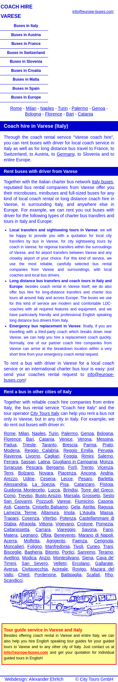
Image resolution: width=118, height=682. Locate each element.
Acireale (60, 569)
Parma (89, 444)
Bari (70, 113)
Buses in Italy (26, 26)
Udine (29, 478)
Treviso (25, 495)
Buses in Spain (25, 88)
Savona (89, 529)
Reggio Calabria (42, 450)
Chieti (24, 574)
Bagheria (33, 552)
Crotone (85, 523)
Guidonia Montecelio (24, 489)
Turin (63, 108)
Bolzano (26, 472)
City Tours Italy (45, 413)
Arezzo (11, 478)
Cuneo (93, 546)
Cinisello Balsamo (50, 506)
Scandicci (13, 580)
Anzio (44, 557)
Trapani (11, 518)
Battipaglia (71, 574)
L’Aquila (87, 512)
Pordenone (45, 574)
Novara (46, 472)
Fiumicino (84, 501)
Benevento (64, 535)
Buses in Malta (26, 79)
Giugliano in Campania (75, 461)
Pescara (34, 467)
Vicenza (105, 467)
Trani (108, 546)
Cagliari (51, 456)
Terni (8, 472)
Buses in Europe (26, 97)
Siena (87, 557)
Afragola (27, 523)
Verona (84, 439)
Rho (109, 574)
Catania (85, 113)
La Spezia (43, 484)
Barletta (105, 478)
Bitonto (52, 552)
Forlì (72, 467)
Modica (29, 557)
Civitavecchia (35, 569)
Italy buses (102, 181)
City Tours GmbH (96, 679)
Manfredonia (57, 546)
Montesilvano (66, 557)
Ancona (88, 472)
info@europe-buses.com (93, 11)
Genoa (98, 108)
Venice (65, 439)
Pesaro (85, 478)
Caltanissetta (16, 529)
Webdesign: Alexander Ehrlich (34, 679)
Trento (87, 467)
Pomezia (104, 523)
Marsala (72, 495)
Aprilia (89, 506)
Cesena (47, 478)
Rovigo (79, 569)
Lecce (67, 478)
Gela (75, 506)
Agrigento (55, 540)
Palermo (80, 108)
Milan (31, 108)
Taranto (49, 444)
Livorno (33, 456)
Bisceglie (12, 552)
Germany (66, 154)
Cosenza (30, 518)
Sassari (28, 461)
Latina (44, 461)
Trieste (29, 444)
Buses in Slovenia (26, 61)
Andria (106, 472)
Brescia (70, 444)
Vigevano (65, 523)
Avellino (11, 557)
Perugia (105, 450)
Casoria (105, 501)
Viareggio (66, 529)
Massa (106, 512)
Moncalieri (14, 546)
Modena (12, 450)
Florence (53, 113)
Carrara (43, 529)
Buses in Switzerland (26, 53)
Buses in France (26, 43)
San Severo (35, 563)
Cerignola (103, 540)
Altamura (50, 512)
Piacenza (67, 472)
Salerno (105, 456)
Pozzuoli (44, 501)
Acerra (10, 540)
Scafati (93, 574)
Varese (63, 501)
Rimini (87, 456)
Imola (69, 512)
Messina (105, 439)
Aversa (10, 569)
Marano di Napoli (95, 535)
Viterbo (49, 518)
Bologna (33, 113)
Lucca (54, 489)
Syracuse (13, 467)
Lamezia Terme (20, 512)
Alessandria (15, 484)
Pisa (64, 484)
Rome (16, 108)
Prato (108, 444)
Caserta (22, 506)
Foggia (70, 456)
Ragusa (105, 506)
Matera (11, 535)
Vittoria (45, 523)
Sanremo (86, 552)
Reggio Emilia (78, 450)
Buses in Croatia (26, 70)
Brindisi (70, 489)
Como (9, 495)
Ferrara (11, 461)
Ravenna (12, 456)
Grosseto (91, 495)
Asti (7, 506)
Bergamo (55, 467)
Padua (10, 444)
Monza (106, 461)
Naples (47, 108)
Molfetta (32, 540)
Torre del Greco (97, 489)
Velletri (60, 563)
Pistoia (106, 484)
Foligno (34, 546)
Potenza (68, 518)
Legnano (29, 535)
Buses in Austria (26, 35)
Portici (68, 552)
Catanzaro (84, 484)
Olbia (46, 535)
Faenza (79, 540)
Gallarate (104, 563)
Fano (108, 529)
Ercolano (80, 563)
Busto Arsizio (48, 495)
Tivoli (78, 546)
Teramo (105, 552)
